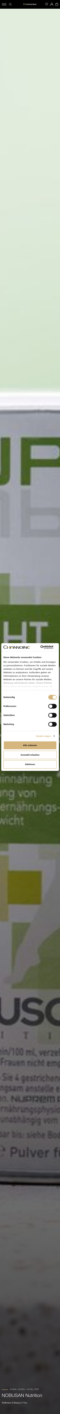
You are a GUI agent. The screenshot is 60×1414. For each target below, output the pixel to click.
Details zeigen (43, 736)
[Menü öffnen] (4, 4)
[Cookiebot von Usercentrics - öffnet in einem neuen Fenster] (44, 647)
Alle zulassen (30, 745)
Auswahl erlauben (29, 755)
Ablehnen (30, 764)
